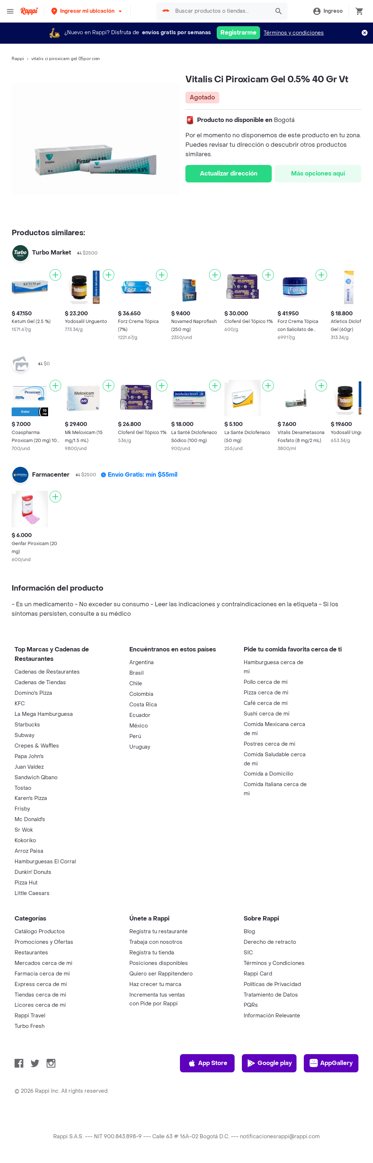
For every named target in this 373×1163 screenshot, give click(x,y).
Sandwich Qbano (36, 777)
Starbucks (27, 724)
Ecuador (139, 715)
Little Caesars (32, 893)
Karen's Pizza (31, 798)
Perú (135, 736)
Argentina (141, 662)
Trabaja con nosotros (155, 942)
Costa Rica (143, 704)
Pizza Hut (26, 882)
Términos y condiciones (294, 32)
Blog (249, 931)
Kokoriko (25, 840)
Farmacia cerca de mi (42, 973)
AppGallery (331, 1063)
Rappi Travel (30, 1015)
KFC (20, 703)
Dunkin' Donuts (33, 872)
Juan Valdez (29, 767)
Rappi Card (258, 973)
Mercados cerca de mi (43, 963)
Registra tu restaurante (158, 931)
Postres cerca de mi (269, 744)
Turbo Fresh (29, 1026)
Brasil (136, 673)
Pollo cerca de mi (266, 682)
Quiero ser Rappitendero (161, 973)
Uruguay (139, 747)
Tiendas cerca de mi (40, 994)
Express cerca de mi (41, 984)
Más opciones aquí (318, 173)
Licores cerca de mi (40, 1005)
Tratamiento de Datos (271, 994)
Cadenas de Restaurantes (47, 672)
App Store (207, 1063)
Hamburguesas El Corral (45, 861)
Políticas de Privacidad (272, 984)
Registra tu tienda (151, 952)
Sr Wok (24, 830)
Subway (24, 735)
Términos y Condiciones (274, 963)
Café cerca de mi (266, 703)
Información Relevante (272, 1015)
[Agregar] (55, 275)
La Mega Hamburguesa (44, 714)
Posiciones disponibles (158, 963)
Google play (269, 1063)
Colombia (141, 694)
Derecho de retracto (270, 942)
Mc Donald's (30, 819)
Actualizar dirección (229, 173)
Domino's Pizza (33, 693)
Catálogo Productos (40, 931)
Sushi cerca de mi (267, 713)
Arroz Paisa (29, 851)
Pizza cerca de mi (266, 692)
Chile (135, 683)
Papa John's (29, 756)
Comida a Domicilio (268, 773)
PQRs (251, 1005)
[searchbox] (220, 11)
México (138, 725)
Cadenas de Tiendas (40, 682)
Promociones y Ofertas (44, 942)
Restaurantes (31, 952)
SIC (248, 952)
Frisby (22, 808)
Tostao (23, 788)
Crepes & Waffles (37, 745)
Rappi (18, 59)
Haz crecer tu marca (155, 984)
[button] (87, 11)
